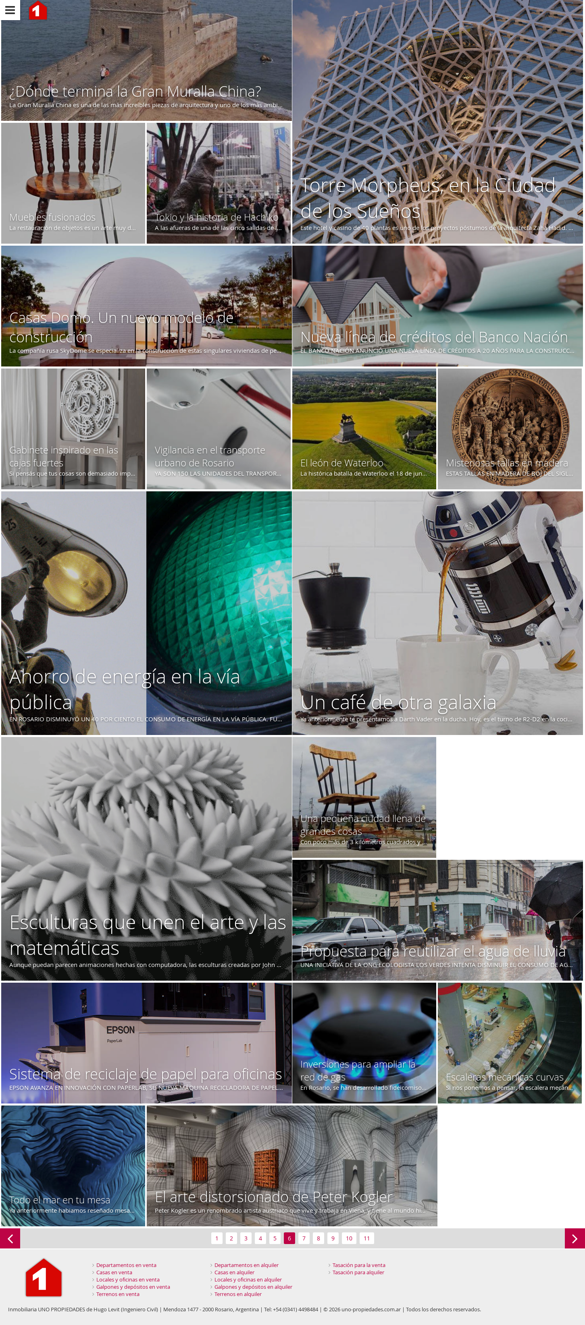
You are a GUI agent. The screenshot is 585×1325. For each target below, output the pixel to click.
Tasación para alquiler (358, 1272)
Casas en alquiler (234, 1272)
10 (349, 1238)
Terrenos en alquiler (238, 1294)
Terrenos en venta (117, 1294)
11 (367, 1238)
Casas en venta (114, 1272)
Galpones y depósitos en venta (133, 1286)
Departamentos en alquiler (246, 1265)
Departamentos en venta (126, 1265)
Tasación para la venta (359, 1265)
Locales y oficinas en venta (128, 1279)
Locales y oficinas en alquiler (248, 1279)
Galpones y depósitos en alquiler (253, 1286)
